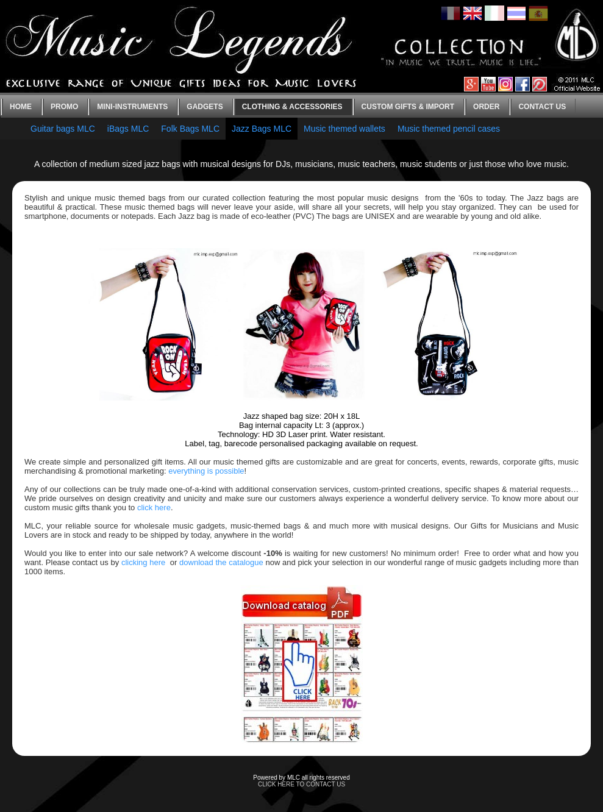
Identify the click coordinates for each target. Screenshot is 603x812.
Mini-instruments (132, 106)
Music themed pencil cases (449, 129)
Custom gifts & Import (408, 106)
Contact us (542, 106)
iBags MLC (128, 129)
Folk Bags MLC (190, 129)
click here (154, 507)
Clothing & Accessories (292, 106)
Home (21, 106)
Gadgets (205, 106)
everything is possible (206, 470)
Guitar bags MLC (62, 129)
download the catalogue (221, 562)
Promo (64, 106)
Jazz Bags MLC (261, 129)
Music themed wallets (344, 129)
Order (486, 106)
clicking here (143, 562)
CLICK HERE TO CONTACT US (301, 784)
